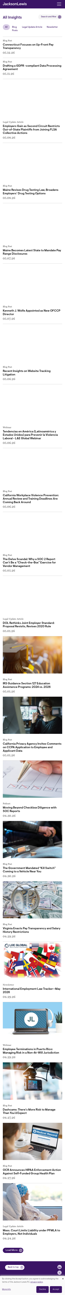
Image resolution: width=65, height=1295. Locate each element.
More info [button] (6, 1289)
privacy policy (36, 1282)
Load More (12, 1250)
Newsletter (52, 27)
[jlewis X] (59, 1273)
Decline (42, 1289)
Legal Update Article (32, 27)
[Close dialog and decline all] (63, 1278)
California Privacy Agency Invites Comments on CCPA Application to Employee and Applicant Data (32, 747)
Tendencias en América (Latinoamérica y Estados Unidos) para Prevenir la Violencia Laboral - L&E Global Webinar (30, 435)
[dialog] (32, 1285)
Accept (56, 1289)
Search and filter (48, 17)
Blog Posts (15, 29)
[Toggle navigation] (59, 4)
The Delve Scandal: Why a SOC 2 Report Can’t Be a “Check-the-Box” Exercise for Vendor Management (29, 563)
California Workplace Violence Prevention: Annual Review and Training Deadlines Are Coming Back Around (31, 499)
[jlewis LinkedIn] (59, 1267)
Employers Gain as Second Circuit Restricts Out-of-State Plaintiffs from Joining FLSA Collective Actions (31, 130)
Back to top (13, 1267)
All (6, 27)
